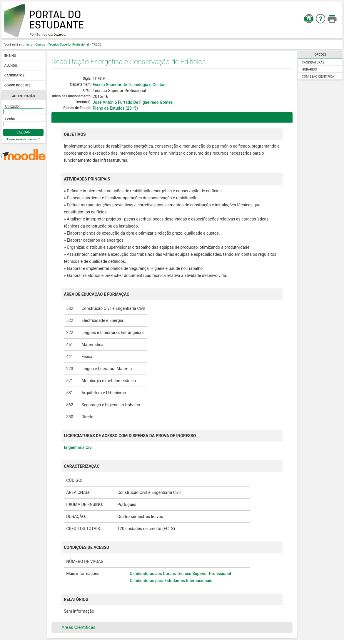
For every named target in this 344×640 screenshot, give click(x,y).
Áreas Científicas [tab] (75, 627)
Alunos (10, 66)
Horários (309, 69)
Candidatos (14, 76)
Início (28, 44)
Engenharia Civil (78, 447)
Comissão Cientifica (318, 76)
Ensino (10, 56)
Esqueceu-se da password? (23, 139)
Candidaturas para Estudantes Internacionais (171, 580)
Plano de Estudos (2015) (115, 108)
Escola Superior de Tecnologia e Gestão (129, 84)
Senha (10, 119)
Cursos (40, 44)
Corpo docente (17, 85)
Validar (23, 132)
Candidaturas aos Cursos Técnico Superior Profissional (180, 573)
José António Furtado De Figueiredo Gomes (133, 102)
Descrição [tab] (68, 117)
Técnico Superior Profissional (68, 44)
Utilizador (12, 106)
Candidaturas (313, 62)
